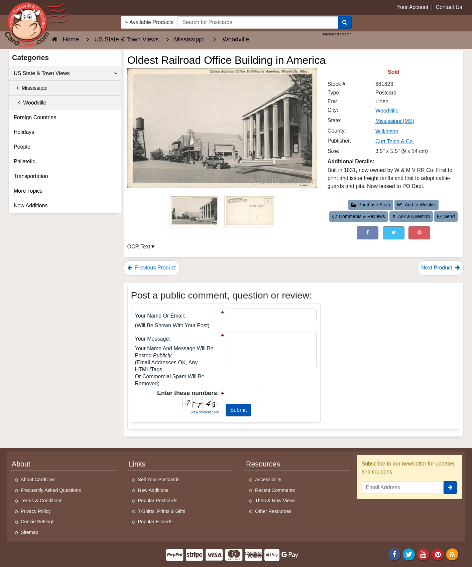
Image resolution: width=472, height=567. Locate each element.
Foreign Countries (35, 117)
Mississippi (30, 88)
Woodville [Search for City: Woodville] (386, 111)
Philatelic (24, 161)
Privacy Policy (36, 511)
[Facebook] (394, 554)
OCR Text (138, 246)
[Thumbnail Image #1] (195, 213)
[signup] (450, 487)
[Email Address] (403, 487)
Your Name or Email (159, 316)
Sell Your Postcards (159, 479)
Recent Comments (275, 490)
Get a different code (204, 412)
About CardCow (38, 479)
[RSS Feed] (452, 554)
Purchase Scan (370, 204)
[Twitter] (409, 554)
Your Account (413, 7)
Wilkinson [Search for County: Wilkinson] (386, 131)
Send (446, 216)
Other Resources (273, 511)
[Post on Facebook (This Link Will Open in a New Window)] (367, 232)
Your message (152, 339)
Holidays (24, 132)
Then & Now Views (275, 500)
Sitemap (29, 532)
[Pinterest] (438, 554)
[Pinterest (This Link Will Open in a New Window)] (419, 232)
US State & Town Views (65, 73)
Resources (263, 464)
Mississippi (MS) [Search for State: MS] (394, 121)
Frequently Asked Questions (51, 490)
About (21, 464)
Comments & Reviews (358, 216)
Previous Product (151, 267)
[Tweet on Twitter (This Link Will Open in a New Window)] (393, 232)
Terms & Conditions (42, 500)
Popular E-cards (155, 521)
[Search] (345, 22)
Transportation (31, 176)
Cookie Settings (37, 521)
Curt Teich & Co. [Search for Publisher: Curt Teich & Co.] (394, 141)
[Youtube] (424, 554)
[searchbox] (258, 22)
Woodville (30, 103)
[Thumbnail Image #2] (249, 213)
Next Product (440, 267)
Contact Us (449, 7)
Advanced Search (337, 34)
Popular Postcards (158, 500)
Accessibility (268, 479)
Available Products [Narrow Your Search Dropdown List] (149, 22)
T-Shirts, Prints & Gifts (162, 511)
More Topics (28, 191)
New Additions (30, 205)
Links (137, 464)
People (22, 147)
